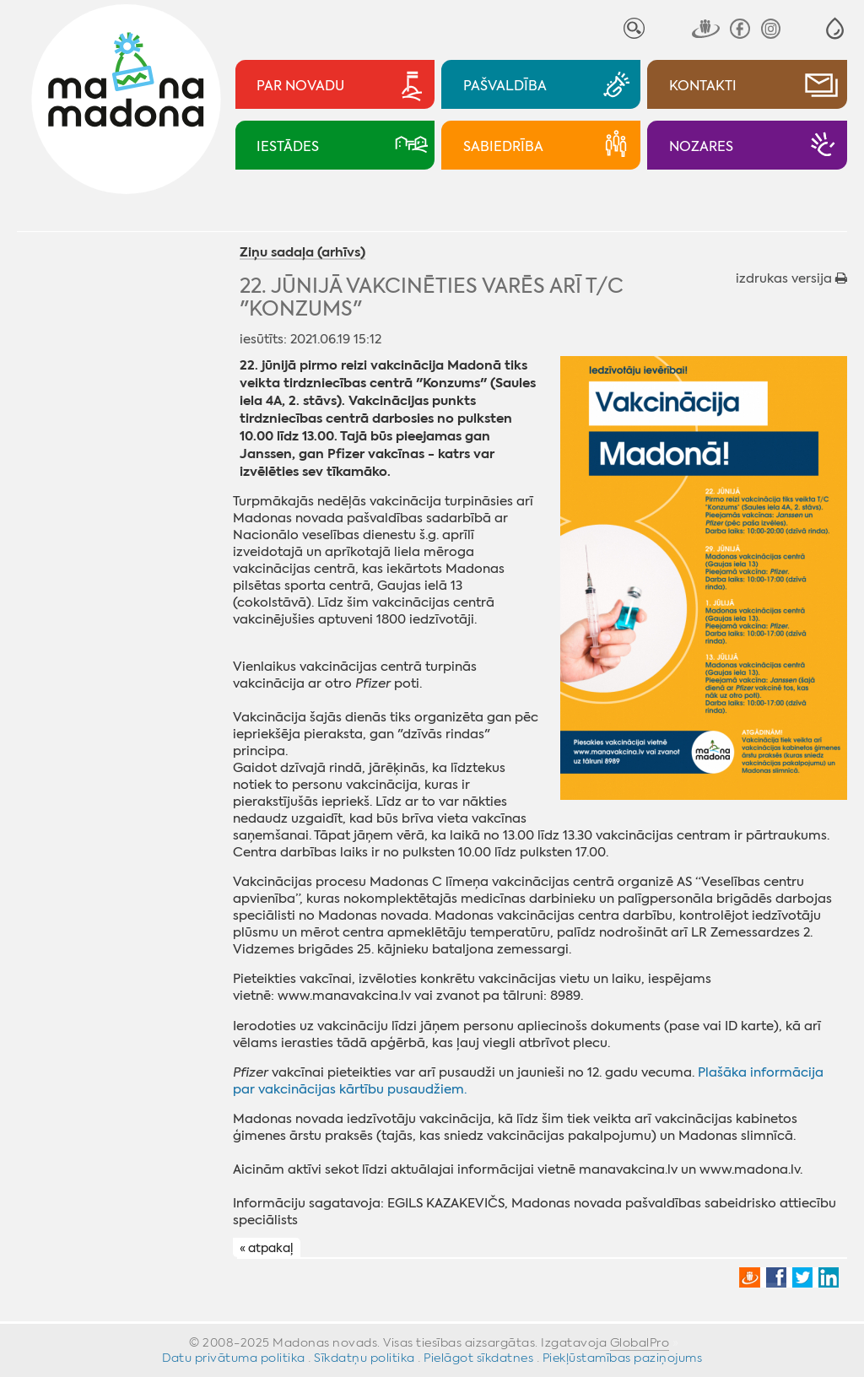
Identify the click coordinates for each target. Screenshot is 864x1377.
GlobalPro (640, 1342)
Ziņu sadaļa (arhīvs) (302, 253)
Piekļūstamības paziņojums (623, 1357)
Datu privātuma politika (233, 1357)
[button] (835, 28)
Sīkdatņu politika (364, 1357)
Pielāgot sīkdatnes (478, 1357)
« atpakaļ (266, 1248)
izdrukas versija (791, 278)
